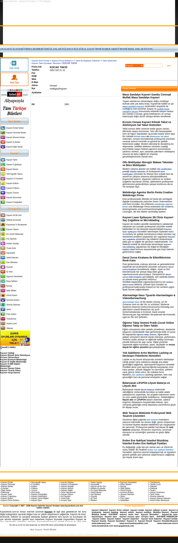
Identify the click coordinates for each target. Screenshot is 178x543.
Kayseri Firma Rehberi (62, 61)
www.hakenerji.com (101, 523)
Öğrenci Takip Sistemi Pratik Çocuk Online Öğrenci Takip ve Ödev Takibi (148, 324)
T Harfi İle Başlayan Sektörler (87, 61)
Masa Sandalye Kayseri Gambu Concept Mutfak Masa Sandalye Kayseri (147, 96)
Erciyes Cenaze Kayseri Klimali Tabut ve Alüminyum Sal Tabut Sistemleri (147, 123)
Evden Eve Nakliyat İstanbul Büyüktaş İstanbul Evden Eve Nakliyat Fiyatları (146, 442)
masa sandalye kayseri (133, 106)
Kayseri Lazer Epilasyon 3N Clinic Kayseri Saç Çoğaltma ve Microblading (148, 219)
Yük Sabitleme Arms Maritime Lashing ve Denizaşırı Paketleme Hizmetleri (147, 354)
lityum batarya (147, 390)
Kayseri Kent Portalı (40, 61)
